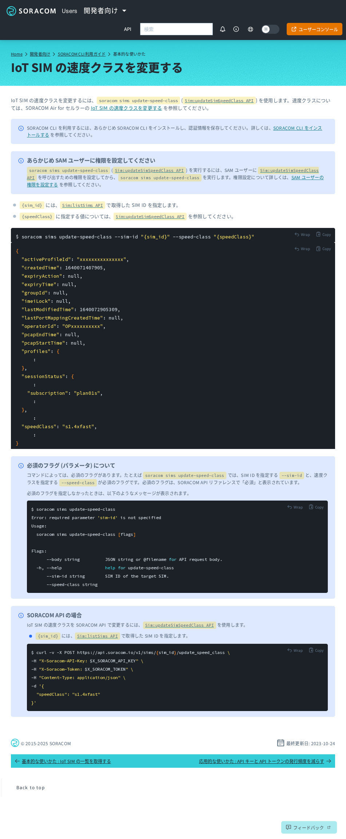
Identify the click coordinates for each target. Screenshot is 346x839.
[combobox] (176, 29)
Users (69, 11)
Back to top (30, 787)
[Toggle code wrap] (302, 234)
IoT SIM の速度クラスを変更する (126, 107)
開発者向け (40, 54)
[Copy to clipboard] (323, 234)
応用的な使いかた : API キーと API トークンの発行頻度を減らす (265, 761)
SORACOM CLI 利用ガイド (82, 54)
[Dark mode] (270, 29)
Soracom (31, 11)
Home (17, 54)
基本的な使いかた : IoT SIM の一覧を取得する (63, 761)
